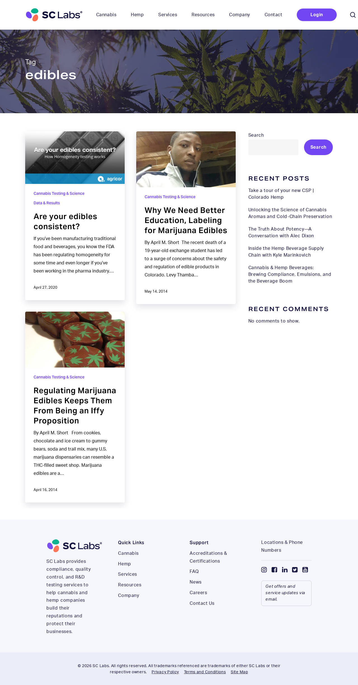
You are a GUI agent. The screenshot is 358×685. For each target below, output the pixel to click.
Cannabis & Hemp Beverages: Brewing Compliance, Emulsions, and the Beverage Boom (289, 274)
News (195, 594)
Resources (129, 596)
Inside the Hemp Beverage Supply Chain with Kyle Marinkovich (286, 251)
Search (256, 135)
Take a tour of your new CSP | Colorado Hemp (281, 194)
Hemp (124, 575)
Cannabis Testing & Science (59, 193)
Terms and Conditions (205, 672)
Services (127, 586)
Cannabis (128, 565)
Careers (198, 604)
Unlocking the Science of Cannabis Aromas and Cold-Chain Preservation (290, 213)
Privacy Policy (165, 672)
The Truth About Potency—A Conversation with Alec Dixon (281, 232)
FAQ (194, 583)
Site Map (239, 672)
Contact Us (202, 615)
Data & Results (47, 202)
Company (128, 607)
